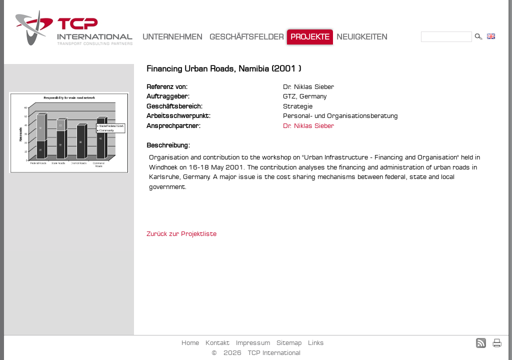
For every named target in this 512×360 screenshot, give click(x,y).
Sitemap (289, 342)
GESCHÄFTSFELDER (247, 37)
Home (190, 342)
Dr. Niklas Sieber (308, 126)
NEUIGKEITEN (362, 37)
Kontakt (218, 342)
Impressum (253, 342)
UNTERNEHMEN (172, 37)
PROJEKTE (310, 37)
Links (316, 342)
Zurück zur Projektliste (181, 234)
